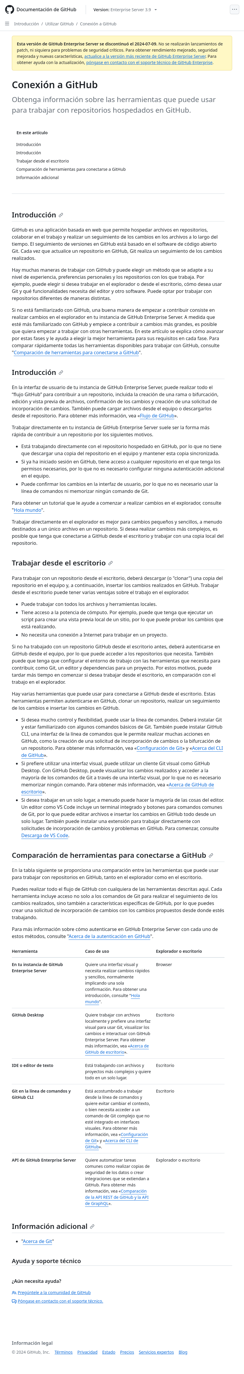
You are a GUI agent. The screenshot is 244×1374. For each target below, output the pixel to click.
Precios (127, 1352)
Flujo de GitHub (157, 415)
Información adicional (53, 1226)
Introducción (26, 24)
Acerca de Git (37, 1241)
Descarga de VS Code (44, 835)
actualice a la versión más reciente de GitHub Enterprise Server (145, 56)
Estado (108, 1352)
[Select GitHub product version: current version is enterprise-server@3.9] (125, 9)
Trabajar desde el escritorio (62, 563)
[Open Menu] (234, 9)
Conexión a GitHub (98, 24)
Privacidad (87, 1352)
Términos (64, 1352)
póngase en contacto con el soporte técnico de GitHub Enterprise (149, 62)
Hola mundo (27, 510)
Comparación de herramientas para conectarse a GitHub (76, 352)
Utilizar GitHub (59, 24)
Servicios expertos (156, 1352)
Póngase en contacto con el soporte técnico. (57, 1301)
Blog (183, 1352)
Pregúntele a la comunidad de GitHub (51, 1292)
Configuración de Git (159, 748)
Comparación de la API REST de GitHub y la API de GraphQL (117, 1197)
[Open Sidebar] (7, 23)
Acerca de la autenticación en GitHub (109, 936)
